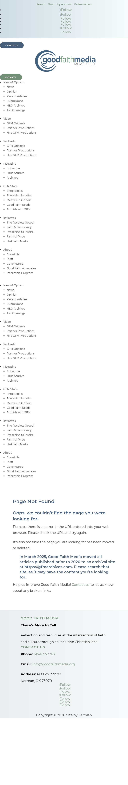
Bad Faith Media (17, 241)
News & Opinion (13, 82)
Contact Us (33, 647)
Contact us (81, 585)
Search (40, 4)
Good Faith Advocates (21, 268)
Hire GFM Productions (21, 132)
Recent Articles (17, 96)
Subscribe (13, 168)
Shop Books (14, 190)
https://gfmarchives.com (48, 567)
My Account (64, 4)
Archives (12, 177)
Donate (11, 77)
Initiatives (9, 218)
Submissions (15, 101)
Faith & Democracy (19, 227)
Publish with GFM (18, 209)
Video (7, 118)
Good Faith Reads (18, 204)
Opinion (12, 91)
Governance (15, 263)
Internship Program (20, 273)
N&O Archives (16, 105)
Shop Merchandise (19, 195)
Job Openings (16, 110)
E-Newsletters (83, 4)
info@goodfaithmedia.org (53, 664)
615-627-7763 (44, 654)
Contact (11, 45)
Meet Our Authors (19, 200)
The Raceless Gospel (20, 222)
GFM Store (10, 186)
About (7, 249)
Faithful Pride (16, 236)
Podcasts (9, 141)
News (10, 87)
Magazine (9, 163)
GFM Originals (16, 123)
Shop (51, 4)
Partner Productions (20, 128)
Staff (10, 259)
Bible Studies (15, 173)
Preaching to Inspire (20, 231)
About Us (13, 254)
